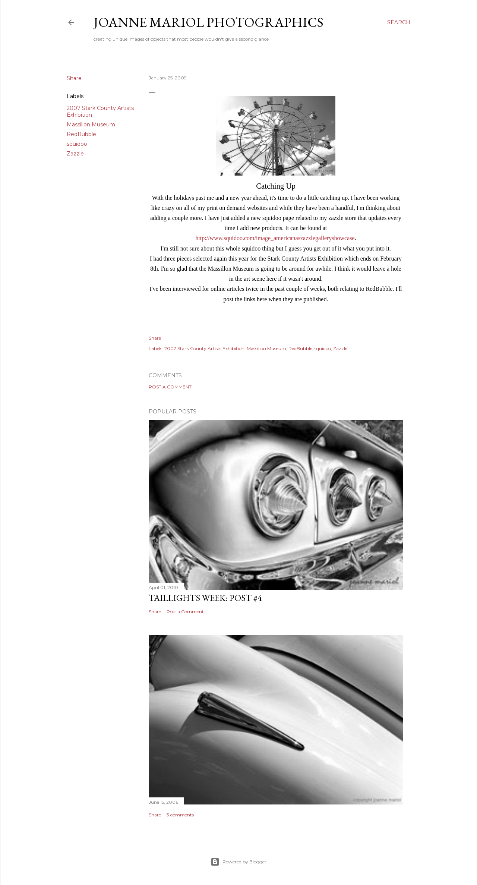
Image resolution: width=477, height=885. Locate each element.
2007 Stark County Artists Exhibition (204, 348)
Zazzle (75, 153)
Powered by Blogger (238, 861)
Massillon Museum (91, 124)
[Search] (398, 22)
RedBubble (81, 134)
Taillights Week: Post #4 (205, 598)
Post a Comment (170, 387)
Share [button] (74, 78)
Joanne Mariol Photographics (208, 22)
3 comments (180, 815)
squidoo (77, 144)
